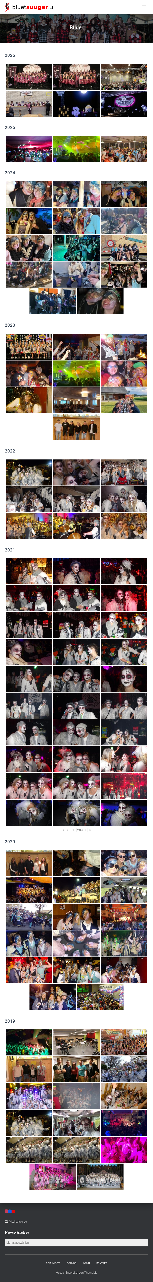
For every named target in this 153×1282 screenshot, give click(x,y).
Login (86, 1263)
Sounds (71, 1263)
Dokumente (53, 1263)
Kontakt (101, 1263)
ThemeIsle (90, 1272)
